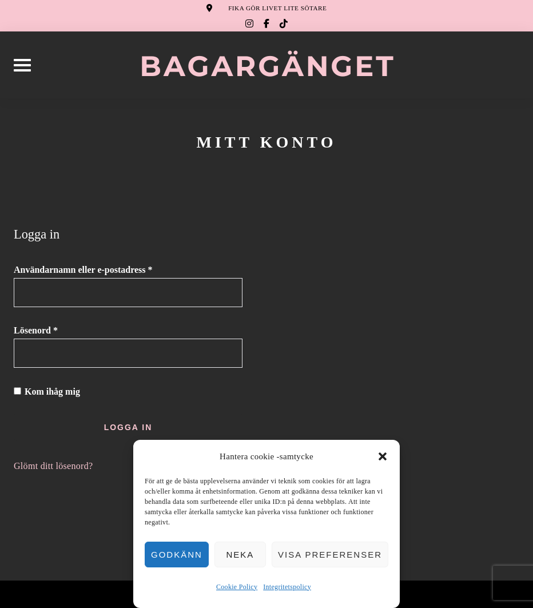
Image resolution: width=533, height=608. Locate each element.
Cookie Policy (236, 587)
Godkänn (176, 554)
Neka (240, 554)
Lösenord (61, 329)
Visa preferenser (330, 554)
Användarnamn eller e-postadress (109, 269)
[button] (382, 456)
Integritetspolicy (287, 587)
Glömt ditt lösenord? (53, 466)
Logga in (128, 427)
